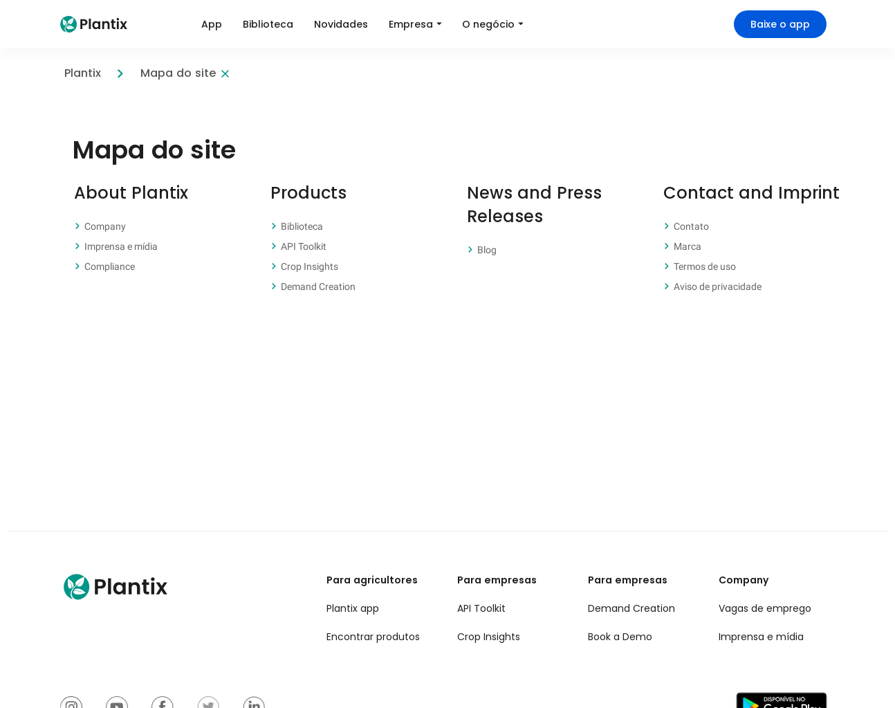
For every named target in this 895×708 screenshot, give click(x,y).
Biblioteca (302, 226)
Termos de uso (705, 266)
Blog (487, 249)
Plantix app (352, 608)
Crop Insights (309, 266)
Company (105, 226)
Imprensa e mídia (121, 246)
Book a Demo (620, 637)
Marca (687, 246)
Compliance (109, 266)
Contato (691, 226)
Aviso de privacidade (718, 286)
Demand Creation (318, 286)
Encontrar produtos (373, 637)
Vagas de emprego (765, 608)
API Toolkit (303, 246)
